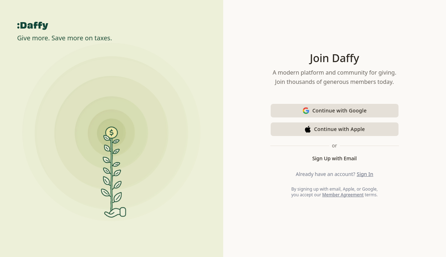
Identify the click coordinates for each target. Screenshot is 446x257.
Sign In (365, 174)
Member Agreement (343, 195)
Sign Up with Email (334, 158)
